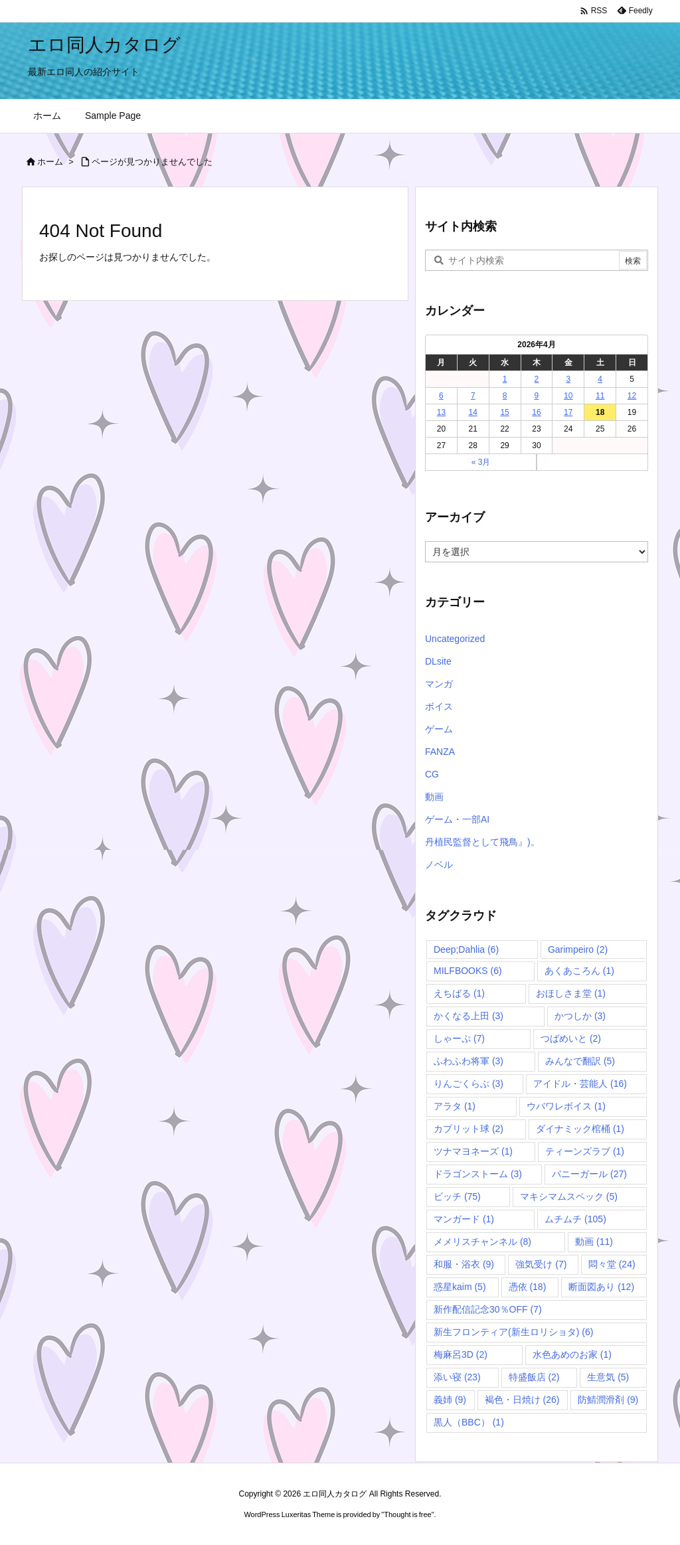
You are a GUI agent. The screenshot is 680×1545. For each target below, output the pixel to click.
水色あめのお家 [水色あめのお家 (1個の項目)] (572, 1354)
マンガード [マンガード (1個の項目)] (464, 1219)
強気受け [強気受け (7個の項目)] (540, 1264)
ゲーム (439, 729)
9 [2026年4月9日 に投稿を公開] (537, 395)
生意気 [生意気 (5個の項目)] (608, 1377)
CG (432, 774)
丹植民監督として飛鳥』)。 (482, 842)
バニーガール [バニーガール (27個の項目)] (589, 1174)
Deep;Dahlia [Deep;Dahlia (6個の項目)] (466, 949)
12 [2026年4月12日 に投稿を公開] (632, 395)
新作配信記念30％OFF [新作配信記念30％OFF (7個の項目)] (488, 1309)
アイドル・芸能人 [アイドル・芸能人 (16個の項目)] (580, 1083)
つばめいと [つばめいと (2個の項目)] (571, 1038)
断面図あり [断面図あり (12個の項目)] (601, 1286)
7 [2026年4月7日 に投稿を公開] (473, 395)
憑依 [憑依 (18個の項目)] (528, 1286)
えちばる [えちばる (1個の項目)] (459, 993)
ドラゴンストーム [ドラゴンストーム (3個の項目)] (478, 1174)
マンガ (439, 684)
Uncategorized (455, 638)
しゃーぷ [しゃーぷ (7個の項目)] (459, 1038)
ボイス (439, 706)
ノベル (439, 864)
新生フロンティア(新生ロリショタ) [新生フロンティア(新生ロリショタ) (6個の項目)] (513, 1332)
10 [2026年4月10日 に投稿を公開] (568, 395)
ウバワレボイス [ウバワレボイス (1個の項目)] (566, 1106)
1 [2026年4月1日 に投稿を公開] (505, 379)
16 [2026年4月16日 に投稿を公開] (536, 412)
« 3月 (481, 462)
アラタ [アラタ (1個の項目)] (454, 1106)
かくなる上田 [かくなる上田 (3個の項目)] (468, 1016)
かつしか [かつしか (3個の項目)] (580, 1016)
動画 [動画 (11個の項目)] (594, 1241)
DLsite (438, 661)
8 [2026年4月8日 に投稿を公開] (505, 395)
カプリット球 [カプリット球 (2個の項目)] (468, 1128)
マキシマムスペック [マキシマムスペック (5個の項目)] (569, 1196)
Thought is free (407, 1514)
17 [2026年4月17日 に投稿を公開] (568, 412)
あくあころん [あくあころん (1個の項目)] (579, 970)
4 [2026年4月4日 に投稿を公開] (600, 379)
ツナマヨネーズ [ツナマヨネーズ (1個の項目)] (473, 1151)
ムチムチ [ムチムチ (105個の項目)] (575, 1219)
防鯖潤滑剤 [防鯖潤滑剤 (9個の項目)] (608, 1399)
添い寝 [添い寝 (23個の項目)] (457, 1377)
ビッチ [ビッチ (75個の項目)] (457, 1196)
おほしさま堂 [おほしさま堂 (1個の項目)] (571, 993)
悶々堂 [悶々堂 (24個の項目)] (612, 1264)
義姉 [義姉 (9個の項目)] (450, 1399)
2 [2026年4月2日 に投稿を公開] (537, 379)
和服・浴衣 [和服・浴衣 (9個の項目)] (464, 1264)
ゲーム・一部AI (457, 819)
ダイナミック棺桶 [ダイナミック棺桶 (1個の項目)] (580, 1128)
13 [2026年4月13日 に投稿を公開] (441, 412)
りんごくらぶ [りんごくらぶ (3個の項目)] (468, 1083)
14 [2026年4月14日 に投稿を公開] (473, 412)
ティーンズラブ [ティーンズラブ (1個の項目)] (584, 1151)
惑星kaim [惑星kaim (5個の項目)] (460, 1286)
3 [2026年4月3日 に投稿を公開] (568, 379)
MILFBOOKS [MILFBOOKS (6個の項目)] (468, 970)
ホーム (50, 162)
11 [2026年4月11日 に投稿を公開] (600, 395)
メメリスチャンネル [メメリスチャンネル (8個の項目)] (482, 1241)
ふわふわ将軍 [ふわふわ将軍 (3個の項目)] (468, 1061)
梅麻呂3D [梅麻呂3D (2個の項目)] (460, 1354)
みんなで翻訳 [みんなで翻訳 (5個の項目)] (580, 1061)
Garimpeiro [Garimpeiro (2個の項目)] (578, 949)
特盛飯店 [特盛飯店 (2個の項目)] (534, 1377)
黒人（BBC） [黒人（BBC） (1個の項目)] (469, 1422)
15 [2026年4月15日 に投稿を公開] (504, 412)
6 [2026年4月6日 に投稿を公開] (441, 395)
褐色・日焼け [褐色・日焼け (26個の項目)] (522, 1399)
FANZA (440, 751)
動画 (434, 796)
